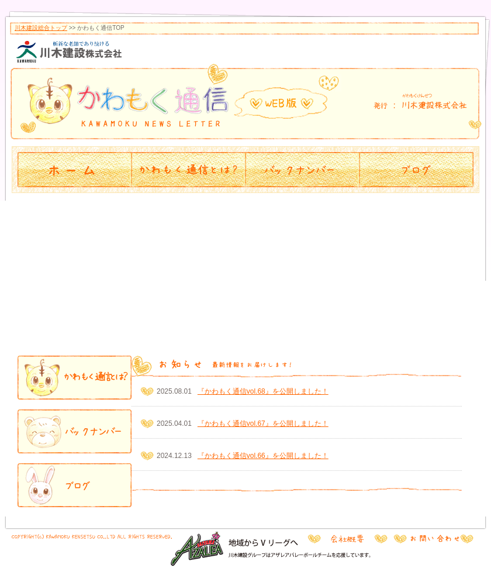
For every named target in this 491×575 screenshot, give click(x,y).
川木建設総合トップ (41, 28)
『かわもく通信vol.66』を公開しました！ (263, 456)
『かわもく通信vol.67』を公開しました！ (263, 423)
